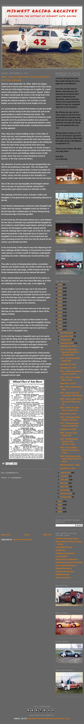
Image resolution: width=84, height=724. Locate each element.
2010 (60, 508)
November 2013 (67, 336)
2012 (60, 501)
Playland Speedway (64, 568)
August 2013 (65, 473)
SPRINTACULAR (62, 574)
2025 (60, 288)
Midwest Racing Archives (42, 11)
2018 (60, 312)
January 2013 (66, 497)
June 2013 (64, 480)
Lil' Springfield (62, 556)
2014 (60, 326)
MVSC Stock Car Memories (67, 559)
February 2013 (66, 493)
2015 (60, 323)
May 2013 (64, 483)
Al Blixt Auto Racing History (67, 539)
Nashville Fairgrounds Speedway (69, 562)
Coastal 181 (60, 550)
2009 (60, 512)
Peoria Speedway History (66, 565)
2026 (60, 285)
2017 (60, 316)
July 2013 (64, 476)
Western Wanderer (63, 578)
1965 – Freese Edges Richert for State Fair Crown (69, 450)
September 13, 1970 (68, 414)
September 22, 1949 (68, 364)
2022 (60, 298)
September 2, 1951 (67, 468)
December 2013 (67, 333)
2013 (60, 330)
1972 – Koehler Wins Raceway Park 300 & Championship (69, 352)
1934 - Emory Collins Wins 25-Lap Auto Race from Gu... (71, 401)
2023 (60, 295)
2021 (60, 302)
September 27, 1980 (68, 346)
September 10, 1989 (68, 429)
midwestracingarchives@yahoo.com (49, 719)
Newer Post (6, 535)
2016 (60, 319)
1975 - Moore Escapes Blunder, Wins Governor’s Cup (69, 441)
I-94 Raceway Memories (65, 553)
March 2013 (65, 490)
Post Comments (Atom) (22, 540)
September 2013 (67, 343)
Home (26, 535)
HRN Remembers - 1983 (69, 465)
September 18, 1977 (68, 383)
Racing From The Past (65, 572)
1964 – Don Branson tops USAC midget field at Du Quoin (71, 458)
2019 (60, 309)
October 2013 (66, 340)
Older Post (47, 535)
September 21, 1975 (68, 368)
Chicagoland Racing (64, 547)
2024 (60, 291)
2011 (60, 505)
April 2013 (64, 487)
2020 (60, 305)
